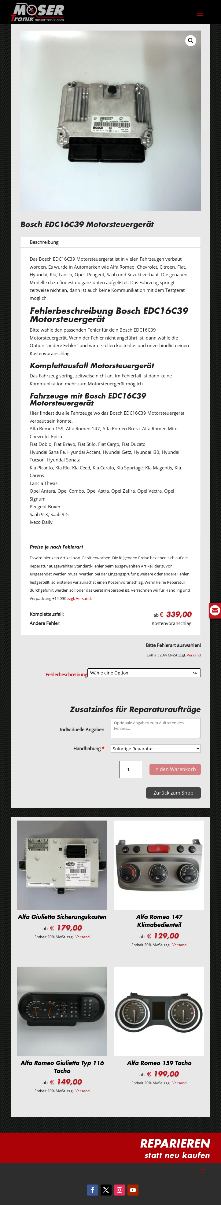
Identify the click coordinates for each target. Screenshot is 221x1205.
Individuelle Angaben (82, 729)
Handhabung (88, 748)
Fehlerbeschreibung (66, 674)
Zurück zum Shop (173, 792)
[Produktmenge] (130, 769)
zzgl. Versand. (79, 598)
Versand (194, 655)
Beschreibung (44, 242)
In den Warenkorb (175, 769)
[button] (190, 40)
